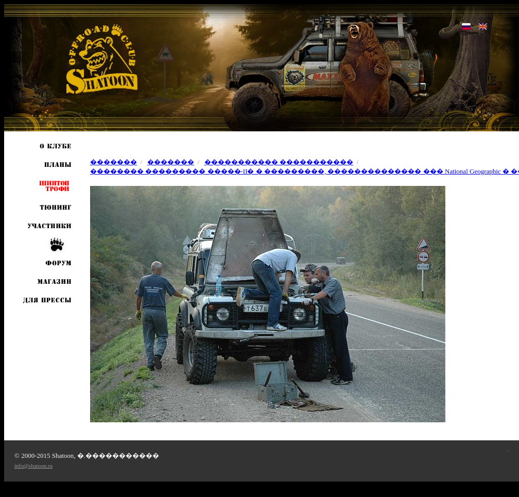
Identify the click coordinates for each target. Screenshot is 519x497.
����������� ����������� (278, 162)
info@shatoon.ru (33, 465)
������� (113, 162)
